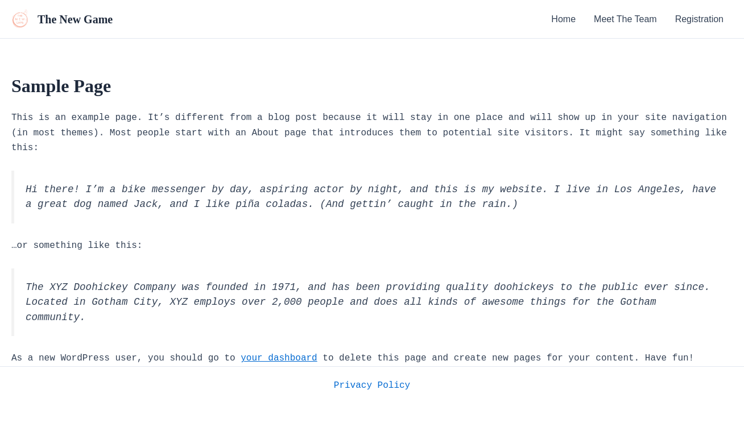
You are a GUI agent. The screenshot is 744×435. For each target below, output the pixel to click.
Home (563, 19)
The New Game (75, 19)
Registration (699, 19)
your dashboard (279, 358)
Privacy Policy (372, 385)
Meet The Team (625, 19)
